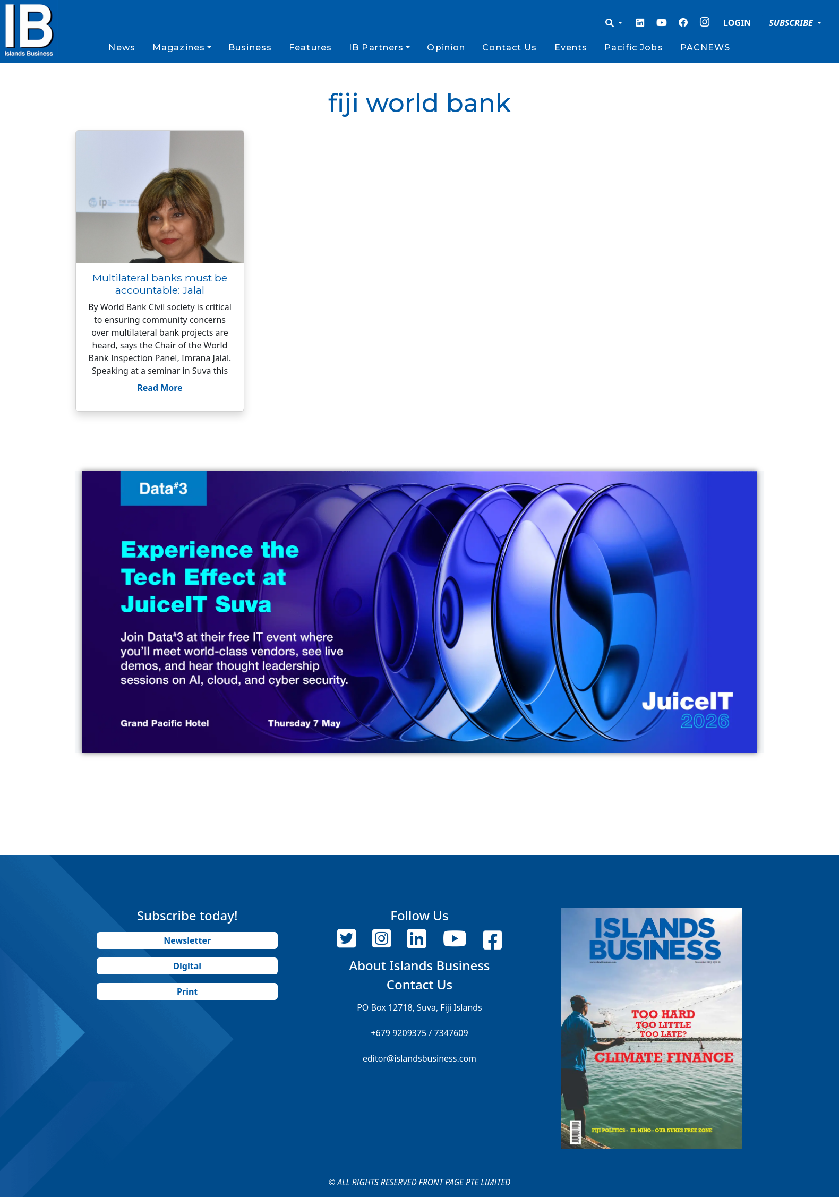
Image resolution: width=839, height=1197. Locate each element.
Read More (159, 388)
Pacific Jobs (633, 47)
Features (310, 47)
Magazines (178, 47)
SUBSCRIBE (792, 23)
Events (571, 47)
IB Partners (376, 47)
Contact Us (509, 47)
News (121, 47)
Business (250, 47)
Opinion (446, 47)
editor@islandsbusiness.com (419, 1058)
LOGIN (737, 23)
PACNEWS (705, 47)
